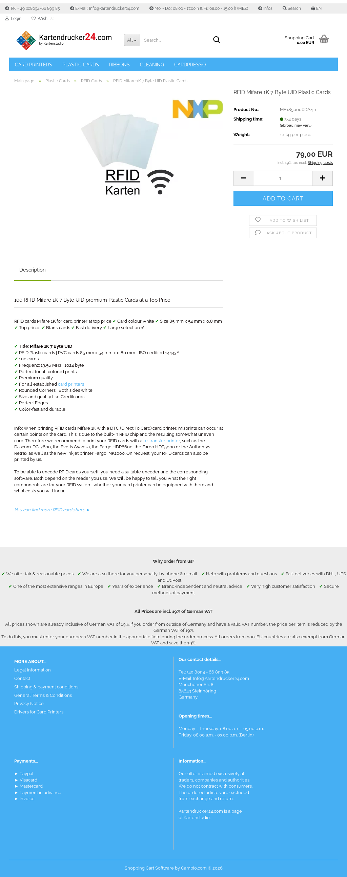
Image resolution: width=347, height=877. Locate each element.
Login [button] (13, 18)
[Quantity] (283, 178)
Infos (265, 8)
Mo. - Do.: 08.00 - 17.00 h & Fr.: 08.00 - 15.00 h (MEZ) (198, 8)
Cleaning (152, 64)
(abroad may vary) (295, 125)
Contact (22, 678)
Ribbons (119, 64)
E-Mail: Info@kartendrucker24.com (104, 8)
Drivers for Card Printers (38, 711)
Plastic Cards (80, 64)
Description (32, 270)
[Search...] (131, 40)
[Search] (216, 40)
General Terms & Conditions (43, 695)
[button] (316, 8)
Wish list (43, 18)
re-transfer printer (161, 440)
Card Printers (33, 64)
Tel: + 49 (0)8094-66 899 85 (32, 8)
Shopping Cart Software (149, 868)
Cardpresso (190, 64)
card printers (71, 384)
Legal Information (32, 669)
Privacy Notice (29, 703)
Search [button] (292, 8)
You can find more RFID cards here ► (52, 509)
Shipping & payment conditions (46, 686)
